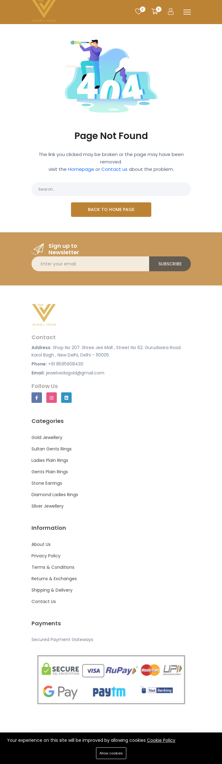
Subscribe (170, 264)
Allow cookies (111, 753)
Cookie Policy (161, 740)
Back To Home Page (111, 209)
